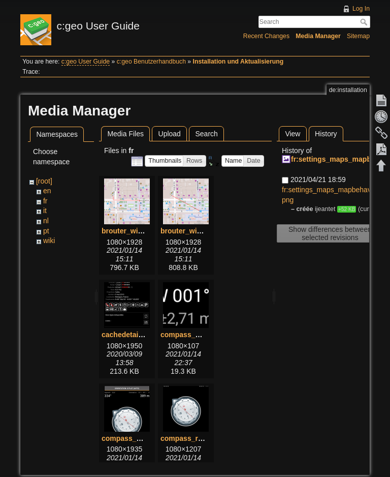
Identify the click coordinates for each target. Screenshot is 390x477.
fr (45, 201)
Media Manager (318, 36)
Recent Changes (266, 36)
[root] (44, 181)
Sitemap (358, 36)
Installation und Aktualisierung (238, 61)
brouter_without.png (195, 231)
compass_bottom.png (197, 335)
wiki (49, 240)
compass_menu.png (136, 438)
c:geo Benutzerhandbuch (151, 61)
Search (365, 21)
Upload (169, 134)
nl (46, 221)
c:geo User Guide (85, 61)
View (292, 134)
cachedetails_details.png (144, 335)
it (45, 210)
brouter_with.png (130, 231)
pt (46, 231)
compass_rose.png (192, 438)
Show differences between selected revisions (330, 233)
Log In (361, 8)
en (47, 191)
